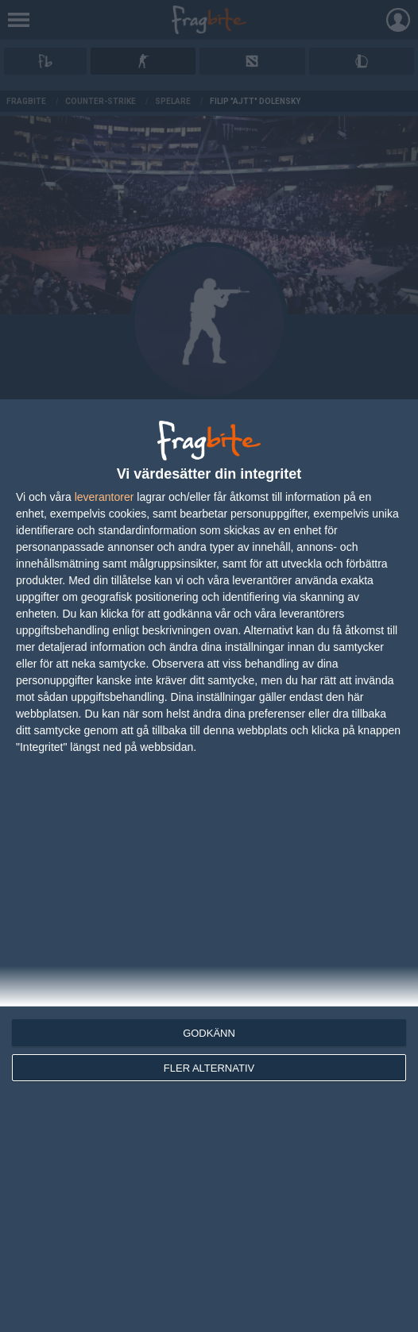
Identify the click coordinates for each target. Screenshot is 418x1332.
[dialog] (209, 865)
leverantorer (104, 496)
